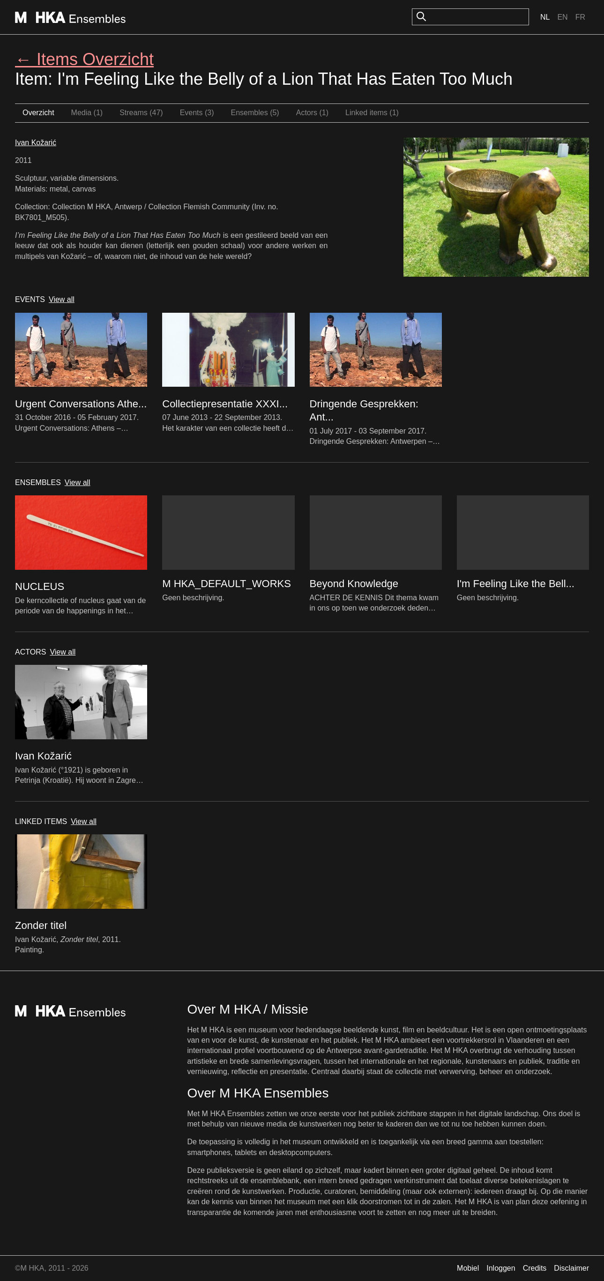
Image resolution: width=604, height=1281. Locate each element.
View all (62, 299)
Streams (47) (141, 113)
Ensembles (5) (255, 113)
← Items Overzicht (84, 59)
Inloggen (500, 1268)
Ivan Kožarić (35, 143)
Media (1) (87, 113)
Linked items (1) (372, 113)
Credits (535, 1268)
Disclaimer (571, 1268)
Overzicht (38, 113)
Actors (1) (312, 113)
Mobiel (468, 1268)
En (562, 17)
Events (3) (197, 113)
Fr (580, 17)
